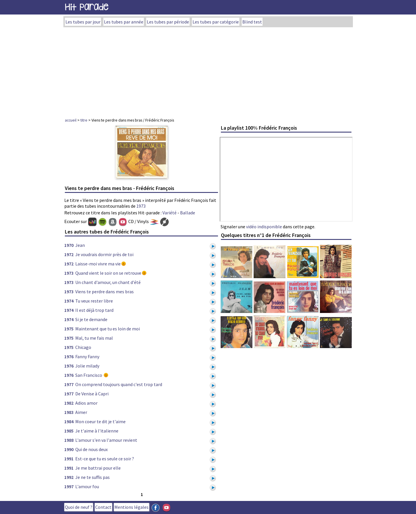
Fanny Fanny (87, 356)
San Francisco (89, 375)
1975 (69, 329)
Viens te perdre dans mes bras (104, 291)
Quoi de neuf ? (78, 507)
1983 (69, 412)
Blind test (252, 22)
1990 (69, 449)
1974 (69, 301)
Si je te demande (91, 319)
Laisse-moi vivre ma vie (98, 264)
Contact (103, 507)
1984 (69, 421)
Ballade (187, 213)
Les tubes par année (123, 22)
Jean (80, 245)
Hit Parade (86, 7)
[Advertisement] (208, 70)
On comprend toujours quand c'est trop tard (118, 384)
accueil (70, 120)
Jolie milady (87, 366)
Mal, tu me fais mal (94, 338)
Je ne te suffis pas (92, 477)
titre (83, 120)
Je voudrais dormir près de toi (104, 254)
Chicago (83, 347)
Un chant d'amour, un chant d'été (108, 282)
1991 (69, 458)
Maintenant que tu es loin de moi (107, 329)
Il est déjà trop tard (94, 310)
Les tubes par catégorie (216, 22)
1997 (69, 486)
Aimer (81, 412)
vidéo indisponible (264, 226)
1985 (69, 431)
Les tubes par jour (82, 22)
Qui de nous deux (91, 449)
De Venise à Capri (92, 394)
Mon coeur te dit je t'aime (100, 421)
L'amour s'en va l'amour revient (106, 440)
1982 (69, 403)
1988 (69, 440)
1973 (141, 206)
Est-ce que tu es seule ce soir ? (104, 458)
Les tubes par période (168, 22)
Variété (169, 213)
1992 (69, 477)
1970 (69, 245)
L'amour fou (87, 486)
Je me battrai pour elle (98, 468)
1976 (69, 356)
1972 (69, 254)
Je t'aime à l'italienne (96, 431)
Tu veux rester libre (94, 301)
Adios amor (86, 403)
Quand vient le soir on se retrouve (108, 273)
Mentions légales (131, 507)
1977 (69, 384)
